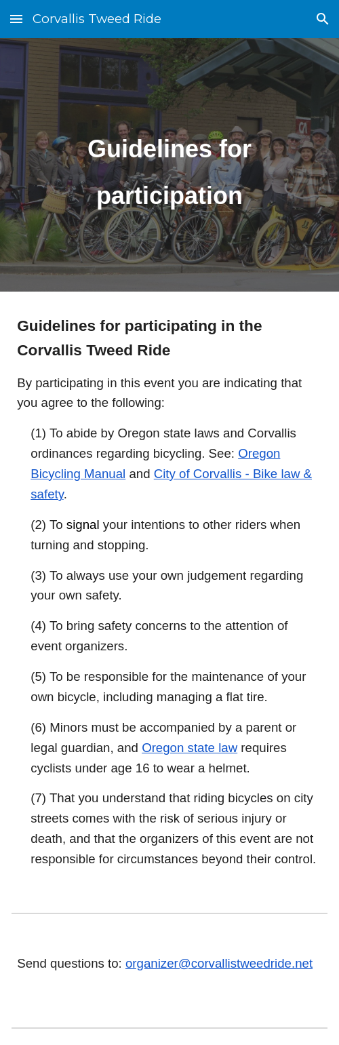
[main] (169, 165)
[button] (16, 18)
